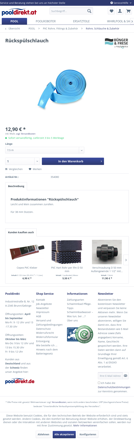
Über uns (72, 320)
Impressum (42, 312)
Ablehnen (43, 434)
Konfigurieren (88, 434)
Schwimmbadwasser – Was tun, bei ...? (80, 314)
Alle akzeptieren (64, 434)
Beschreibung (16, 186)
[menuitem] (71, 10)
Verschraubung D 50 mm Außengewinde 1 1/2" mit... (107, 269)
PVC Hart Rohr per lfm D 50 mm (67, 269)
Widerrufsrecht (45, 332)
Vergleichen (14, 169)
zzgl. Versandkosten (25, 133)
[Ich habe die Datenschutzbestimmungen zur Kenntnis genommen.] (99, 383)
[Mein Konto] (119, 10)
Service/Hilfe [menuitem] (119, 3)
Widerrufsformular (47, 337)
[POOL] (14, 21)
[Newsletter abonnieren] (125, 375)
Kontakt (40, 299)
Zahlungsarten (75, 299)
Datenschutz (43, 328)
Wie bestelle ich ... (46, 345)
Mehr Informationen (85, 425)
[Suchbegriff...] (71, 10)
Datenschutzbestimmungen (114, 387)
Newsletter (42, 308)
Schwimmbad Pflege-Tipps (79, 306)
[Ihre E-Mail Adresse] (110, 375)
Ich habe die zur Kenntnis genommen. (114, 387)
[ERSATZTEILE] (81, 21)
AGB (38, 316)
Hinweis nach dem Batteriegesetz (47, 351)
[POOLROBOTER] (45, 21)
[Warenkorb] (128, 10)
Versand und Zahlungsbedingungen (49, 322)
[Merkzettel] (111, 10)
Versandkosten (59, 402)
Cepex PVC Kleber (27, 267)
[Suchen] (89, 10)
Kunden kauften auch (21, 232)
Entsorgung (43, 341)
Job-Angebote (44, 304)
